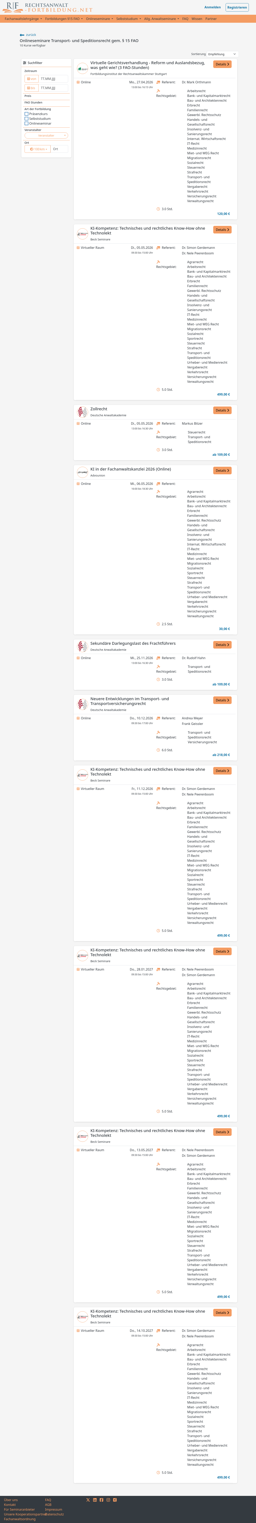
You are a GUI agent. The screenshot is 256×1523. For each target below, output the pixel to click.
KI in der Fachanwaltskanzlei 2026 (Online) (131, 469)
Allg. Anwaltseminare (160, 19)
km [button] (40, 149)
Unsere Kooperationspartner (24, 1514)
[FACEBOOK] (101, 1509)
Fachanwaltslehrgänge (22, 19)
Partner (211, 19)
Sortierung (198, 54)
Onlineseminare (98, 19)
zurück (28, 34)
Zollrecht (99, 409)
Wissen (197, 19)
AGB (48, 1504)
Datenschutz (54, 1514)
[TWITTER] (88, 1509)
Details (222, 64)
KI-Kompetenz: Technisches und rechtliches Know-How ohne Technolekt (148, 230)
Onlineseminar (38, 123)
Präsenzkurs (36, 114)
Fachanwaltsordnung (20, 1519)
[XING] (115, 1509)
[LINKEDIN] (95, 1509)
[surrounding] (36, 149)
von (31, 78)
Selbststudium (127, 19)
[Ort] (59, 149)
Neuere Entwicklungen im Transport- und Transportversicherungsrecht (130, 701)
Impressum (53, 1509)
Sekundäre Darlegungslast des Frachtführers (133, 643)
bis (31, 88)
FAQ (185, 19)
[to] (53, 88)
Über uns (11, 1500)
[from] (53, 79)
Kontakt (10, 1504)
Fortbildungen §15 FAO (62, 19)
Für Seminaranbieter (19, 1509)
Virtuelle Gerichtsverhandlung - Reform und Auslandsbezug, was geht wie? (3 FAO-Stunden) (148, 65)
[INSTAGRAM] (108, 1509)
